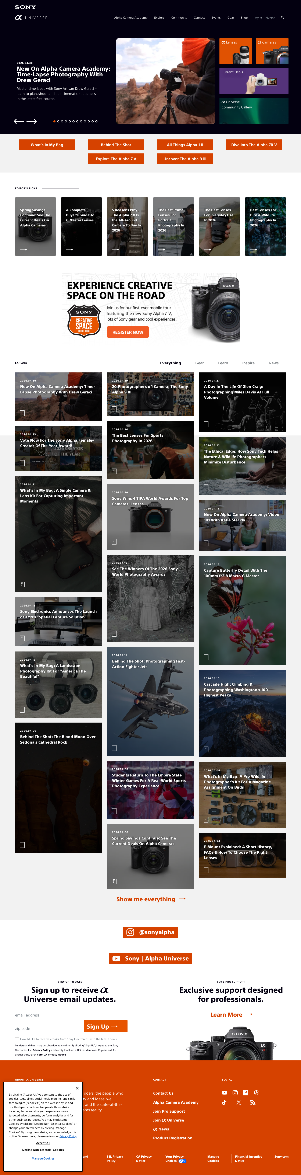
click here (37, 1054)
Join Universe (168, 1119)
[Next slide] (31, 121)
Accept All (43, 1143)
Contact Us (163, 1093)
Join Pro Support (169, 1111)
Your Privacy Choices (176, 1158)
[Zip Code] (47, 1028)
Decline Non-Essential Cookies (43, 1149)
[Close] (77, 1088)
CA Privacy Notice (55, 1054)
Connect (199, 17)
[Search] (282, 17)
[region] (43, 1127)
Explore (159, 17)
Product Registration (173, 1137)
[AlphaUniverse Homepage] (31, 17)
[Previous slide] (18, 121)
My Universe (265, 17)
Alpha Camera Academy (130, 17)
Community (179, 17)
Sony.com (282, 1156)
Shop (244, 17)
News (161, 1128)
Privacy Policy (41, 1050)
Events (216, 17)
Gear (230, 17)
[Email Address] (47, 1015)
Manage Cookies (43, 1158)
